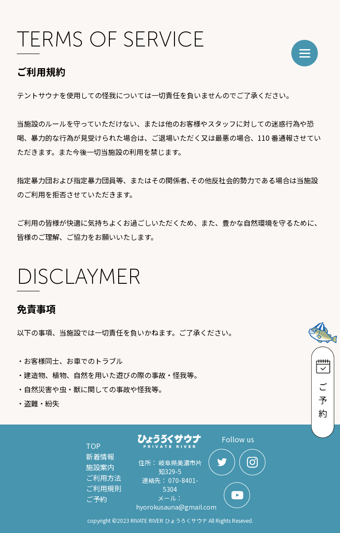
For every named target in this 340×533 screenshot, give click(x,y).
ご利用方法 (103, 477)
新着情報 (100, 456)
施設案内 (100, 467)
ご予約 (96, 499)
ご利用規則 (103, 488)
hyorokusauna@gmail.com (176, 506)
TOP (93, 445)
